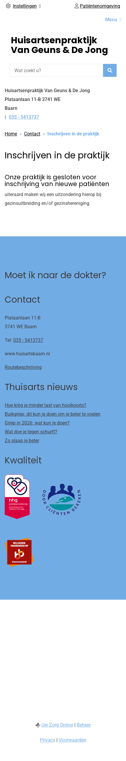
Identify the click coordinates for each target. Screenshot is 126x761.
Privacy (47, 740)
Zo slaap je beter (22, 440)
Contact (32, 134)
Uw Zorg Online (57, 725)
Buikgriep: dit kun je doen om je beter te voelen (52, 414)
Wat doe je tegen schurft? (31, 432)
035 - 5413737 (28, 340)
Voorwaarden (72, 740)
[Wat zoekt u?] (56, 70)
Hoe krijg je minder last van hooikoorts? (45, 405)
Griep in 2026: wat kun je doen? (37, 423)
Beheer (84, 725)
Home (11, 134)
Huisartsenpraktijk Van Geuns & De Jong (59, 45)
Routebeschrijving (23, 367)
